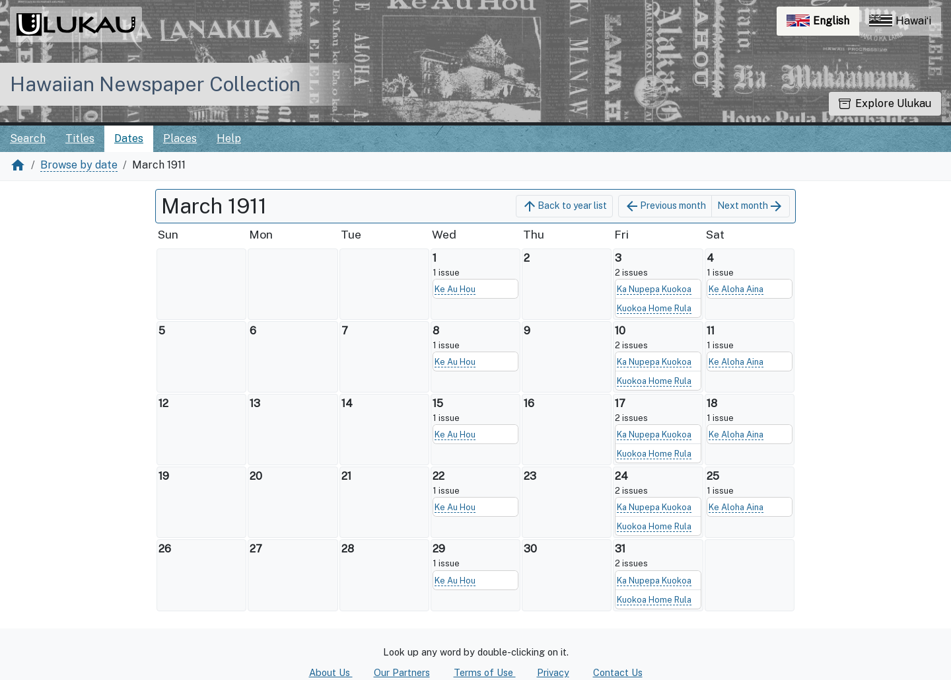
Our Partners (402, 672)
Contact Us (618, 672)
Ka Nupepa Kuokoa (654, 289)
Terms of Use (485, 672)
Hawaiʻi (900, 21)
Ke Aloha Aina (736, 289)
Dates (128, 138)
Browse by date (79, 165)
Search (28, 138)
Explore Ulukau (885, 103)
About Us (331, 672)
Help (229, 138)
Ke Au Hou (455, 289)
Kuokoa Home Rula (654, 308)
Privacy (553, 672)
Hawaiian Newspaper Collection (155, 84)
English (823, 24)
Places (180, 138)
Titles (79, 138)
